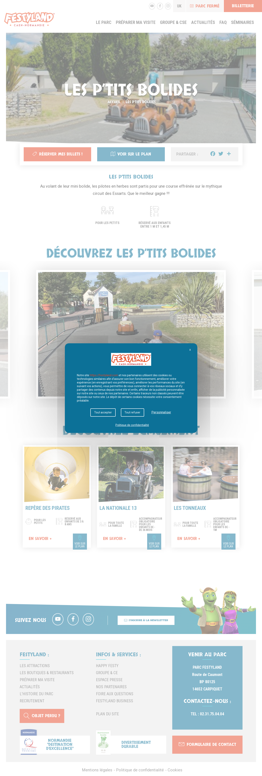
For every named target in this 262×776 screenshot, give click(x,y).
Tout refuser (132, 412)
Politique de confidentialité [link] (132, 424)
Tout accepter (104, 412)
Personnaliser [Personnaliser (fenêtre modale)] (159, 412)
